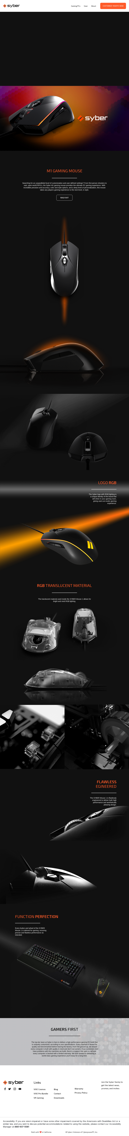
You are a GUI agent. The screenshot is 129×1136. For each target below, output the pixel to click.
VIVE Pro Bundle (41, 1093)
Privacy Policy (81, 1092)
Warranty (79, 1088)
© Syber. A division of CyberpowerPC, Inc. (82, 1132)
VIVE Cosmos (39, 1089)
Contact (57, 1093)
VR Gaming (39, 1098)
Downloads (59, 1098)
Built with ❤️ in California (41, 1132)
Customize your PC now (113, 6)
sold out (64, 198)
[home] (36, 6)
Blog (56, 1089)
